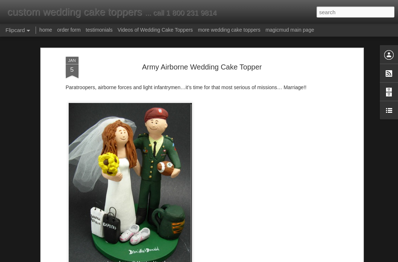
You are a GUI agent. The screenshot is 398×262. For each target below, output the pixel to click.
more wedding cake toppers (229, 30)
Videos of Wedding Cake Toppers (155, 30)
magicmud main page (289, 30)
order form (69, 30)
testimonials (99, 30)
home (45, 30)
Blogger (222, 258)
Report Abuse (243, 258)
